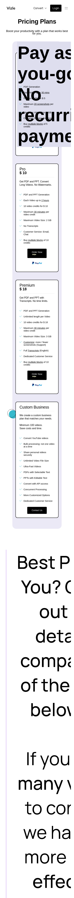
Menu (67, 8)
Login (55, 8)
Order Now (37, 253)
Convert (38, 8)
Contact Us (37, 510)
